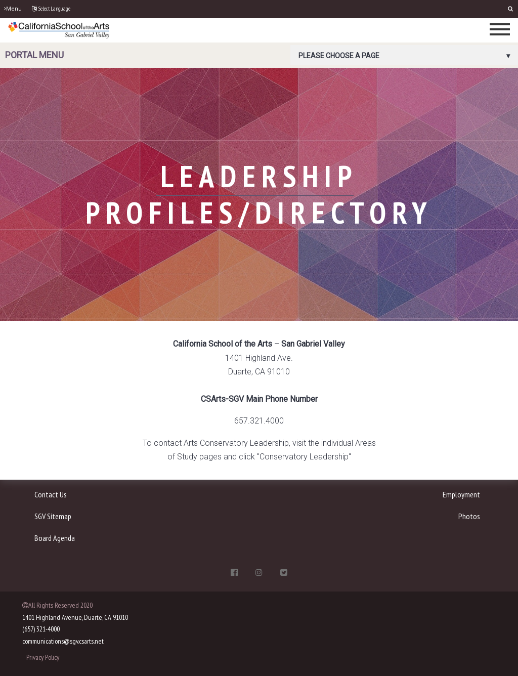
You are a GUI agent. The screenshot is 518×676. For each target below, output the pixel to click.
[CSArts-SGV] (58, 29)
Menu (13, 9)
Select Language (51, 8)
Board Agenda (54, 538)
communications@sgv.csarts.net (63, 641)
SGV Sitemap (52, 516)
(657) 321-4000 (41, 628)
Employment (461, 494)
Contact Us (50, 494)
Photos (469, 516)
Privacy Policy (42, 657)
